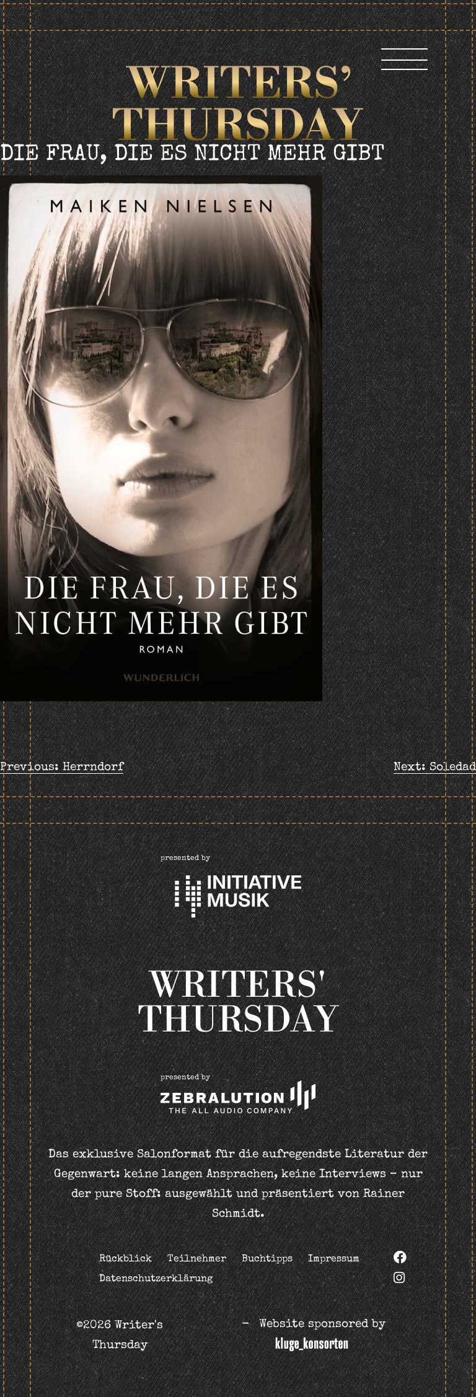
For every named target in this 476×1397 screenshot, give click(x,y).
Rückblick (125, 1259)
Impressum (333, 1259)
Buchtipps (267, 1259)
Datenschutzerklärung (156, 1279)
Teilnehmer (196, 1259)
